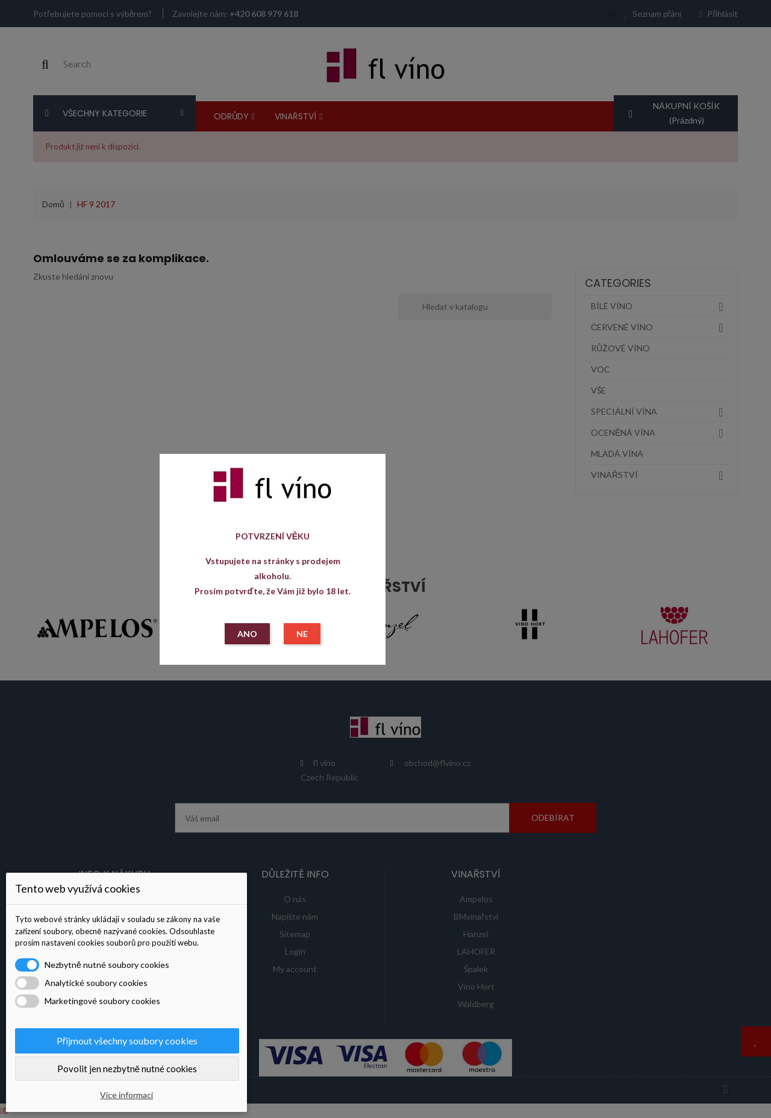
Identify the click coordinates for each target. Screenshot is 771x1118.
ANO (247, 634)
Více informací (126, 1095)
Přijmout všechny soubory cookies (127, 1040)
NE (302, 634)
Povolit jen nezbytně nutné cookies (127, 1068)
